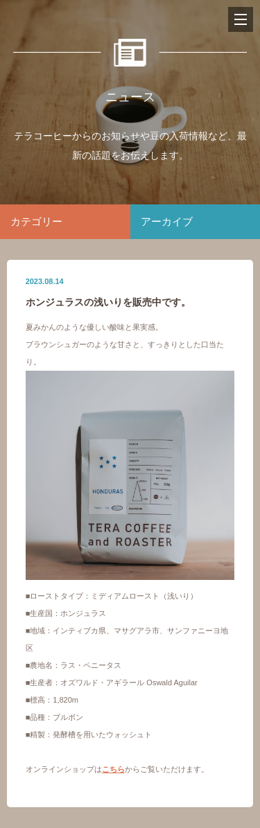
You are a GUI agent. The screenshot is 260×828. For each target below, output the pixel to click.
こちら (113, 769)
